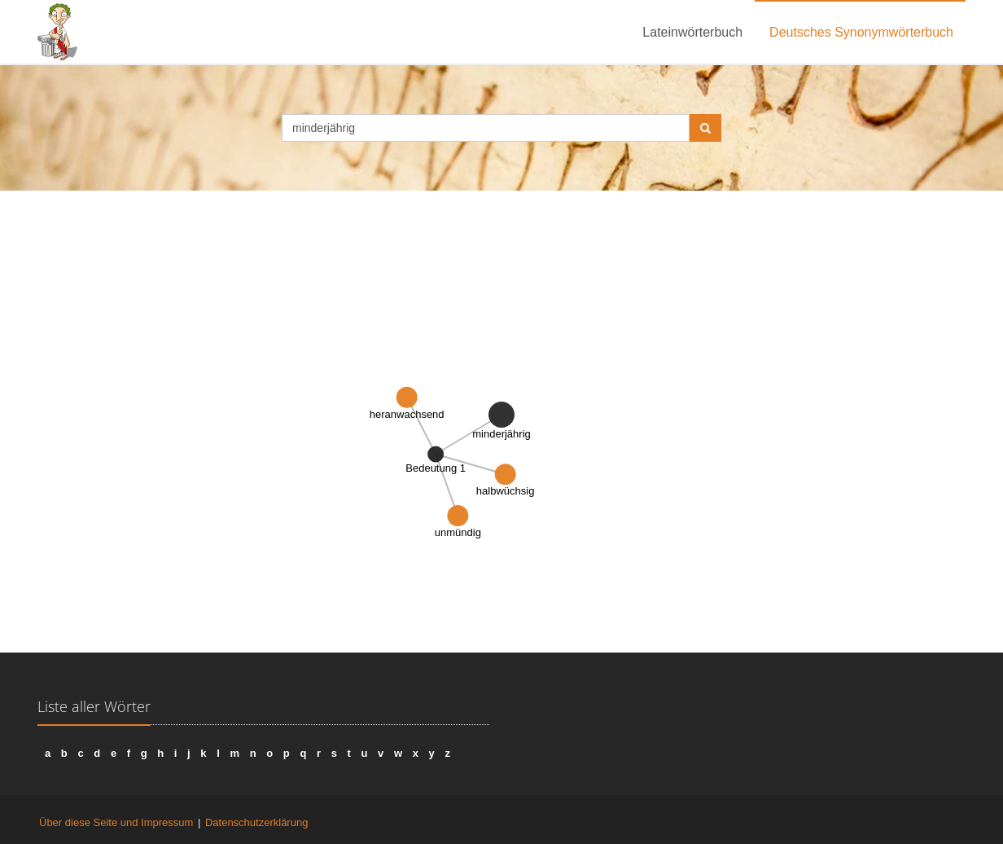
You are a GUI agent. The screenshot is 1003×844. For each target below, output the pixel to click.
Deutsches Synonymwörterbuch (861, 32)
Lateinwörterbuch (692, 32)
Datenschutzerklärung (256, 822)
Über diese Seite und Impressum (116, 822)
